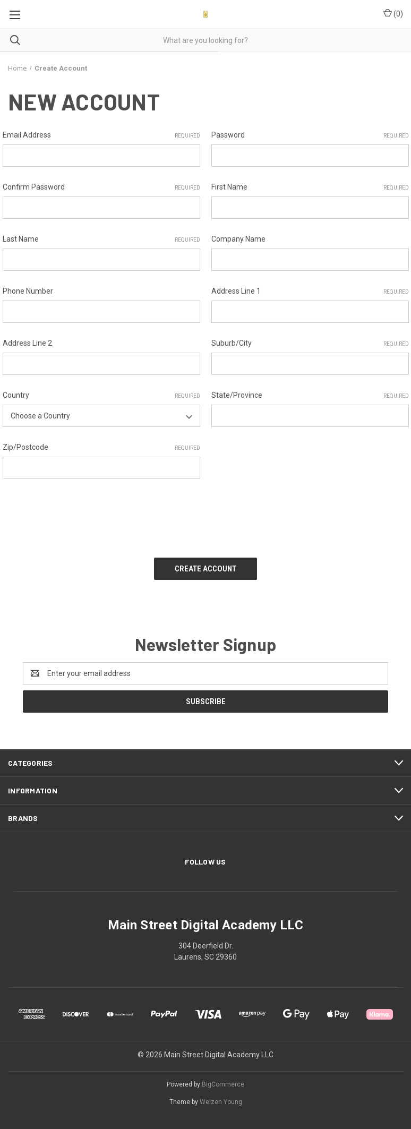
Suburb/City (310, 343)
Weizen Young (221, 1102)
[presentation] (83, 514)
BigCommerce (223, 1084)
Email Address (101, 135)
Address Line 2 (27, 343)
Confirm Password (101, 187)
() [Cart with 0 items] (393, 13)
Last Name (101, 239)
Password (310, 135)
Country (101, 395)
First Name (310, 187)
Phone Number (28, 291)
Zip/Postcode (101, 447)
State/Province (310, 395)
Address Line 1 (310, 291)
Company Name (238, 239)
